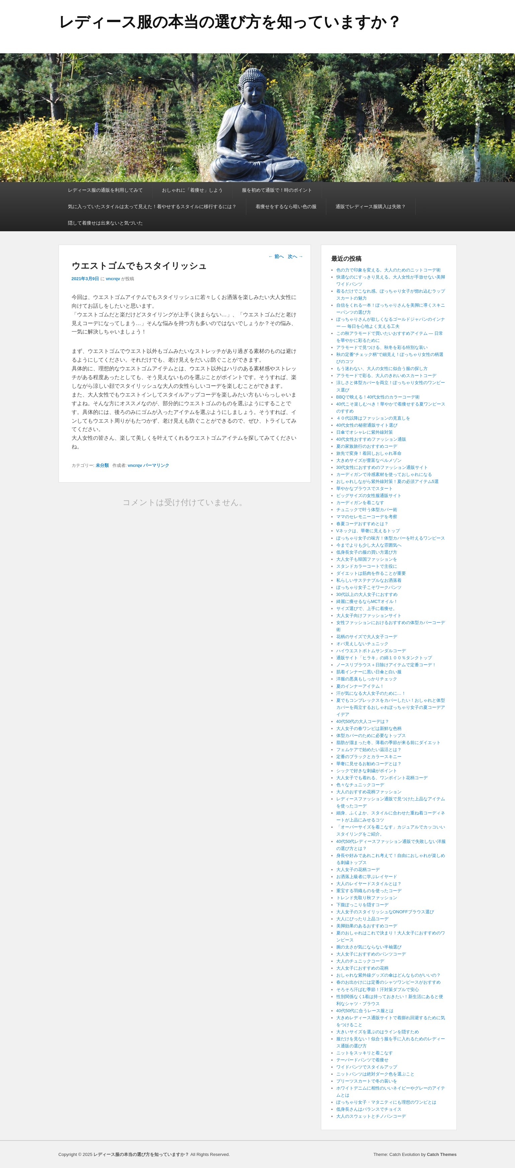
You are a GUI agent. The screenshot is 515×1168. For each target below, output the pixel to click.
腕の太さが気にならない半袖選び (369, 946)
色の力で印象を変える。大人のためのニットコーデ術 (388, 269)
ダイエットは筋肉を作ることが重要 (371, 573)
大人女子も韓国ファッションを (366, 559)
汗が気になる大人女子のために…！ (371, 693)
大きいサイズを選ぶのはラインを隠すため (377, 1031)
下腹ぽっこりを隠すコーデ (362, 904)
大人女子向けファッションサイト (369, 615)
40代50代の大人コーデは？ (363, 721)
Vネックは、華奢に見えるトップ (368, 530)
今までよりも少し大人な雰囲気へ (369, 545)
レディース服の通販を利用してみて (105, 190)
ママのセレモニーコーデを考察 (369, 516)
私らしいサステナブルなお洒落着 (369, 580)
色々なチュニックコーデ (360, 784)
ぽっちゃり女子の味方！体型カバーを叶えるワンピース (390, 538)
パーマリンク (156, 465)
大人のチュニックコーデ (360, 961)
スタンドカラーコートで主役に (366, 566)
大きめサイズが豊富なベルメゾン (369, 460)
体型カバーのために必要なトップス (371, 735)
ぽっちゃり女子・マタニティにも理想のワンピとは (386, 1102)
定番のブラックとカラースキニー (369, 756)
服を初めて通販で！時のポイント (277, 190)
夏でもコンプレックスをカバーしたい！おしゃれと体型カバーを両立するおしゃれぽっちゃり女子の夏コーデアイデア (390, 707)
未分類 (102, 465)
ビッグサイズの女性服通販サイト (369, 495)
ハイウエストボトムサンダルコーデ (371, 650)
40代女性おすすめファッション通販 (371, 439)
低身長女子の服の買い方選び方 (366, 552)
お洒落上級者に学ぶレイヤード (366, 876)
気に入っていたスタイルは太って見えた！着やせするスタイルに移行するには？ (152, 206)
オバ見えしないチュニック (362, 643)
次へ (295, 256)
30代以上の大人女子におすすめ (367, 594)
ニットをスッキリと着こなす (364, 1052)
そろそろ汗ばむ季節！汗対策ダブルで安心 (377, 989)
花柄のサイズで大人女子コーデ (366, 636)
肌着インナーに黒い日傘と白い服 (369, 671)
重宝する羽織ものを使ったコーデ (369, 890)
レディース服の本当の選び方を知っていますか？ (230, 21)
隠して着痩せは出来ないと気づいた (105, 223)
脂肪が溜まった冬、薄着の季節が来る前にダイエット (388, 742)
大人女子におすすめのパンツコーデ (371, 954)
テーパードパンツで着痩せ (362, 1059)
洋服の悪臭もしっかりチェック (366, 678)
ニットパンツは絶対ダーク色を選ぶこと (375, 1074)
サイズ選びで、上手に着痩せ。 (366, 608)
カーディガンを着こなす (360, 502)
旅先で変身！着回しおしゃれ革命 (369, 453)
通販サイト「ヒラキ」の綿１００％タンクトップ (384, 657)
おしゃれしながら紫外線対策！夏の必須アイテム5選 (387, 481)
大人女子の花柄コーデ (358, 869)
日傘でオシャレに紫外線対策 (364, 432)
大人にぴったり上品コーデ (362, 918)
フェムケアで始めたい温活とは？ (369, 749)
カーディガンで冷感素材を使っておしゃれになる (384, 474)
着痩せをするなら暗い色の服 (286, 206)
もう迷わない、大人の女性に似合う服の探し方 (382, 368)
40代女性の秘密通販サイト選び (367, 425)
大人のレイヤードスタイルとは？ (369, 883)
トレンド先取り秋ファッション (366, 897)
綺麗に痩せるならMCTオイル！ (367, 601)
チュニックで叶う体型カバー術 (366, 509)
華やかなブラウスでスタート (364, 488)
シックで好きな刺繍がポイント (366, 770)
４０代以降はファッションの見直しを (373, 418)
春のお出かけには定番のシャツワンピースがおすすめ (388, 982)
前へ (276, 256)
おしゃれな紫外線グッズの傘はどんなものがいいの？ (388, 975)
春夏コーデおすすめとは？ (362, 523)
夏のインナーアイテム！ (360, 686)
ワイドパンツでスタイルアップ (366, 1066)
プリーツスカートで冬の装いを (366, 1081)
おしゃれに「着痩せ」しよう (192, 190)
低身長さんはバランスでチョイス (369, 1109)
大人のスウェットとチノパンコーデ (371, 1116)
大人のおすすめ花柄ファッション (369, 791)
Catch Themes (442, 1154)
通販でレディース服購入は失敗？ (371, 206)
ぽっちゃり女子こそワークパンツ (369, 587)
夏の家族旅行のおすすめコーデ (366, 446)
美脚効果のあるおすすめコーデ (366, 925)
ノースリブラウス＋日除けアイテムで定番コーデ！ (386, 664)
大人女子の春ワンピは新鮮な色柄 (369, 728)
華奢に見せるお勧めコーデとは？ (369, 763)
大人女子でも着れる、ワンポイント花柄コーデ (382, 777)
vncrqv (113, 278)
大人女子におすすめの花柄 (362, 968)
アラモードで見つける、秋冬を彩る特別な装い (382, 347)
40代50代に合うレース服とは (365, 1010)
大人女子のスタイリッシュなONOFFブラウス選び (385, 911)
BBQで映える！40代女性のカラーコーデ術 (378, 396)
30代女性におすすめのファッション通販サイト (382, 467)
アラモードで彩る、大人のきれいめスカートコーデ (386, 375)
